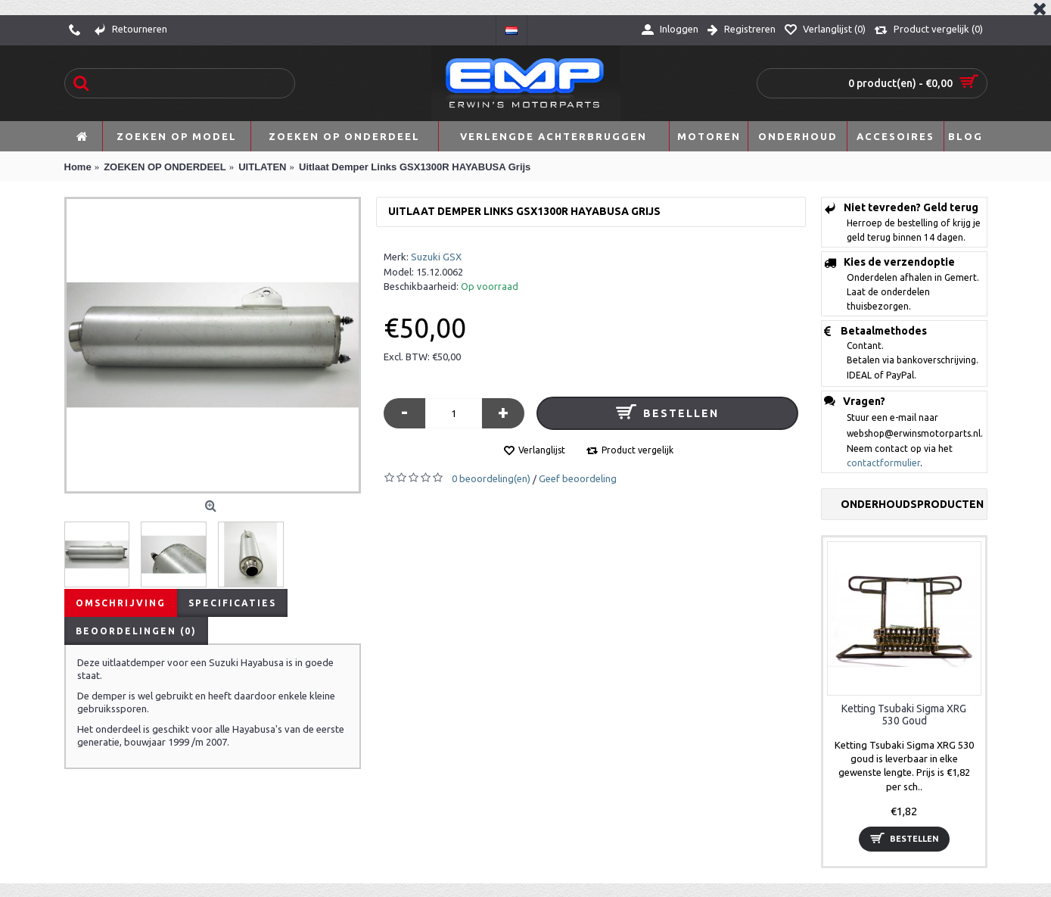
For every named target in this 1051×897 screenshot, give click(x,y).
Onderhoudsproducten (912, 504)
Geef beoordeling (578, 478)
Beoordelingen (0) (136, 631)
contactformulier (883, 463)
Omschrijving (121, 603)
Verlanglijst (541, 450)
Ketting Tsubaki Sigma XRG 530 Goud (903, 714)
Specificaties (232, 603)
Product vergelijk (637, 450)
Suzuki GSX (436, 256)
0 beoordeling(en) (491, 478)
